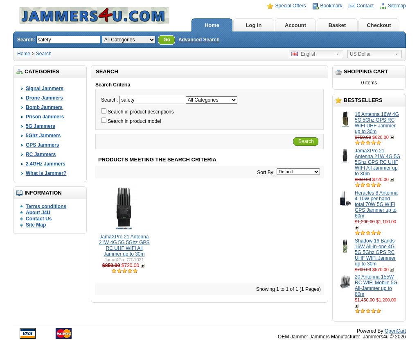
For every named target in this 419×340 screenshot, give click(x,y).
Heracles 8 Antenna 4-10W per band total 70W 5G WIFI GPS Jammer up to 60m (376, 204)
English (304, 54)
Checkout (379, 25)
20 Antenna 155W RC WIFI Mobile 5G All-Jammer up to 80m (376, 285)
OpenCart (395, 331)
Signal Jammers (44, 88)
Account (295, 25)
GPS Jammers (42, 145)
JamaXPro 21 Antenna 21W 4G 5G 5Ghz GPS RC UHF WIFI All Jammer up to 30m (377, 162)
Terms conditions (46, 206)
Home (212, 25)
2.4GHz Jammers (45, 164)
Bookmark (331, 6)
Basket (337, 25)
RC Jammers (41, 154)
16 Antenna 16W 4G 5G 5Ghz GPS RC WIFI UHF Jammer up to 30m (377, 122)
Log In (254, 25)
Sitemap (397, 6)
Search (44, 54)
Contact (365, 6)
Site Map (36, 225)
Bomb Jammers (44, 107)
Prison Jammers (45, 117)
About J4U (38, 212)
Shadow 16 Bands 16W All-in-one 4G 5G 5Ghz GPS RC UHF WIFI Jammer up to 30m (375, 252)
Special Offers (290, 6)
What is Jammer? (46, 173)
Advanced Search (199, 40)
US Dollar (360, 54)
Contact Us (39, 219)
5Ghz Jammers (43, 135)
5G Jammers (40, 126)
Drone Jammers (44, 98)
